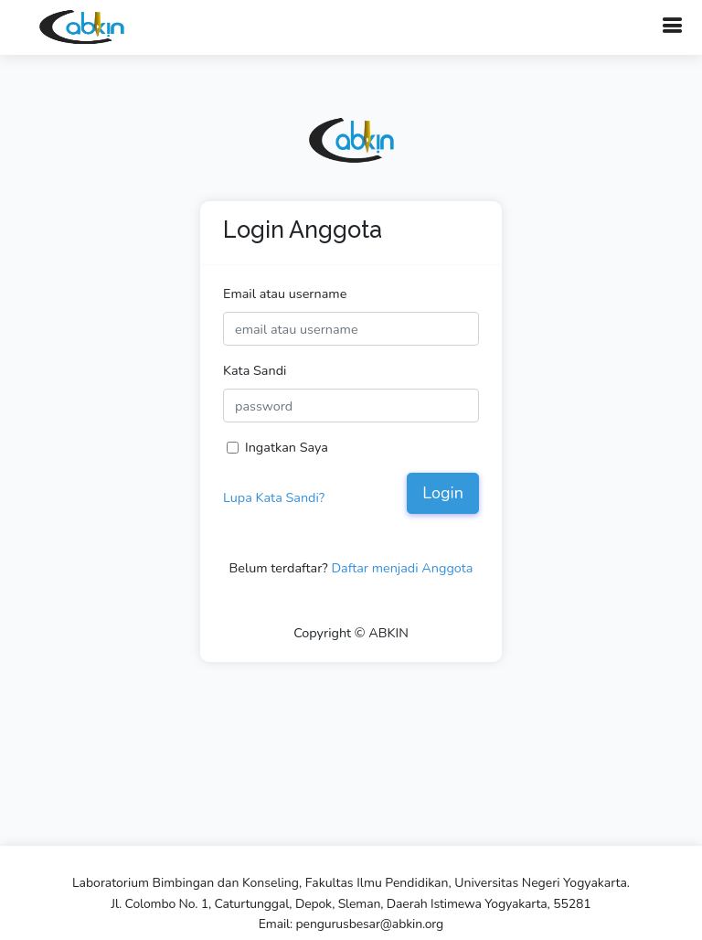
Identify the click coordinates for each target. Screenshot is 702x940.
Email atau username (284, 293)
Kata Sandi (254, 370)
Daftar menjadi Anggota (402, 568)
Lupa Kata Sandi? (273, 497)
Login (442, 493)
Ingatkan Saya (286, 447)
